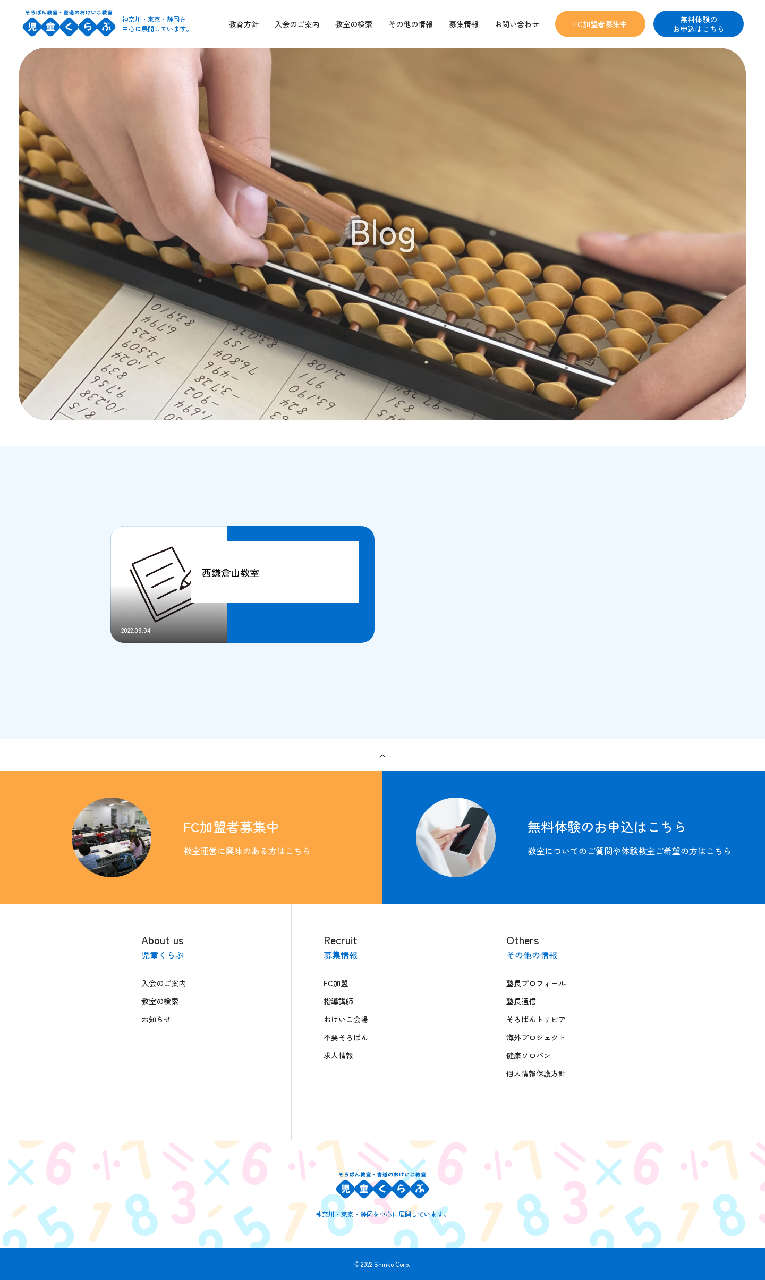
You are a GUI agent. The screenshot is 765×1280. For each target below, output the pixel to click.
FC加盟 (336, 983)
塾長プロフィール (536, 983)
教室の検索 (159, 1001)
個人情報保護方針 (536, 1073)
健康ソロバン (528, 1055)
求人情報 (338, 1055)
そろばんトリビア (536, 1019)
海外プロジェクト (536, 1037)
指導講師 (338, 1001)
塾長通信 (521, 1001)
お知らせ (156, 1019)
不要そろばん (346, 1037)
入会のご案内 (163, 983)
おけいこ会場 (346, 1019)
